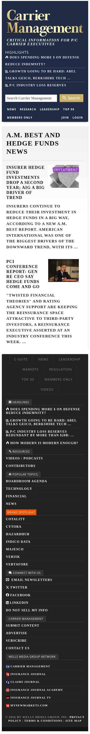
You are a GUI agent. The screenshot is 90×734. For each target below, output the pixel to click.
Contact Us (18, 648)
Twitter (17, 587)
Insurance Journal (26, 674)
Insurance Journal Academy (34, 690)
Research (28, 109)
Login (77, 117)
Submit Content (22, 625)
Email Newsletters (29, 580)
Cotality (15, 519)
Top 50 (68, 109)
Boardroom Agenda (26, 481)
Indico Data (18, 541)
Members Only (19, 117)
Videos (47, 389)
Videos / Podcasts (24, 458)
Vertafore (17, 564)
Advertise (16, 633)
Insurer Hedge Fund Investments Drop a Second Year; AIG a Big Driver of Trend (25, 182)
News (11, 109)
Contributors (20, 466)
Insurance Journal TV (28, 697)
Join (65, 117)
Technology (19, 488)
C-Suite (21, 359)
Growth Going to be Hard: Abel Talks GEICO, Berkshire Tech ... (41, 422)
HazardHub (18, 534)
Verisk (13, 557)
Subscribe (16, 640)
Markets (30, 369)
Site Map (73, 720)
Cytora (14, 526)
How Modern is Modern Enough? (42, 443)
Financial (16, 496)
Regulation (60, 369)
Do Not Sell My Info (27, 610)
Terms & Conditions (43, 720)
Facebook (18, 595)
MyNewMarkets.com (27, 705)
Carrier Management (28, 666)
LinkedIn (17, 602)
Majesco (15, 549)
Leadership (50, 109)
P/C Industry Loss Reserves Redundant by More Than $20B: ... (40, 433)
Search (71, 98)
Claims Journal (23, 682)
